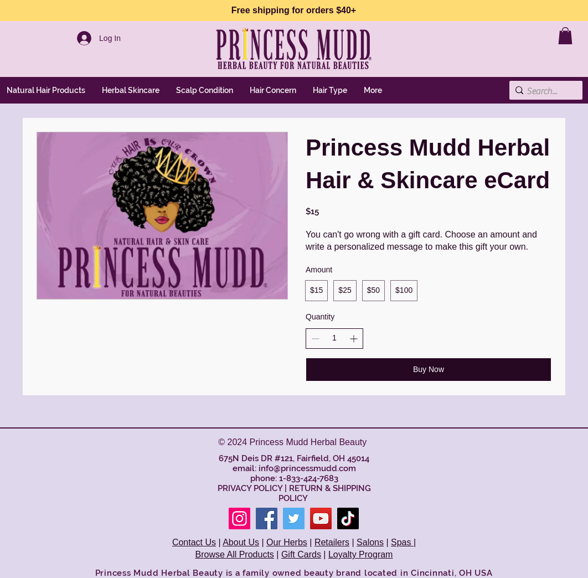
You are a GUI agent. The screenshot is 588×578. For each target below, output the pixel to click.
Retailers (331, 542)
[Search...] (543, 91)
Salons (370, 542)
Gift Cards (301, 554)
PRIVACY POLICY (250, 488)
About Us (241, 542)
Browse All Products (234, 554)
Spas (402, 542)
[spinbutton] (334, 338)
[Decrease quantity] (315, 338)
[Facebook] (266, 518)
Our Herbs (286, 542)
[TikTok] (348, 518)
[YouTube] (321, 518)
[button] (131, 90)
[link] (565, 35)
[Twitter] (294, 518)
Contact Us (194, 542)
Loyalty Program (360, 554)
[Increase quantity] (353, 338)
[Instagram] (239, 518)
